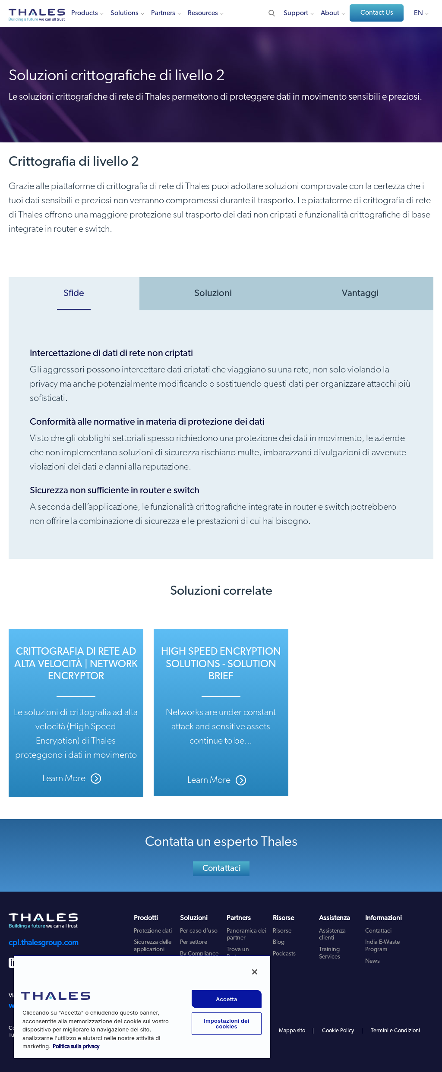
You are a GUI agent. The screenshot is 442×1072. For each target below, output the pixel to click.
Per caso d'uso (199, 931)
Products (84, 13)
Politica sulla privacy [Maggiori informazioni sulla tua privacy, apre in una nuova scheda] (76, 1047)
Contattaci (221, 868)
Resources (203, 13)
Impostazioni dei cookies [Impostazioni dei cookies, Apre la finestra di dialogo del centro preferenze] (226, 1023)
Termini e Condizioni (395, 1031)
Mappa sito (292, 1031)
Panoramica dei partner (246, 935)
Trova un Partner (238, 953)
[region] (142, 1006)
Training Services (329, 953)
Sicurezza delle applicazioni (152, 946)
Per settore (193, 942)
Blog (278, 942)
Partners (163, 13)
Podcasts (284, 954)
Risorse (282, 931)
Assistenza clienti (332, 935)
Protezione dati (153, 931)
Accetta (226, 999)
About (330, 13)
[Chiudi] (254, 972)
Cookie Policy (338, 1031)
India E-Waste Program (382, 946)
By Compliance (199, 954)
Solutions (124, 13)
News (372, 961)
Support (296, 13)
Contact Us (376, 12)
